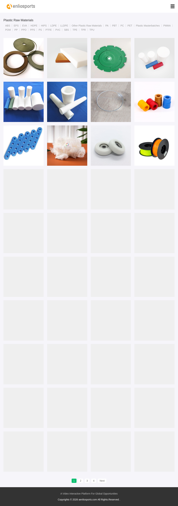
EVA (24, 25)
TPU (92, 30)
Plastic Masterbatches (148, 25)
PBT (114, 25)
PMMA (167, 25)
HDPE (34, 25)
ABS (7, 25)
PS (40, 30)
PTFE (49, 30)
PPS (32, 30)
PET (130, 25)
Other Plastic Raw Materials (87, 25)
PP (16, 30)
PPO (24, 30)
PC (122, 25)
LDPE (53, 25)
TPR (83, 30)
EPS (16, 25)
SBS (66, 30)
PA (106, 25)
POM (8, 30)
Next (102, 480)
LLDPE (64, 25)
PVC (57, 30)
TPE (74, 30)
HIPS (44, 25)
